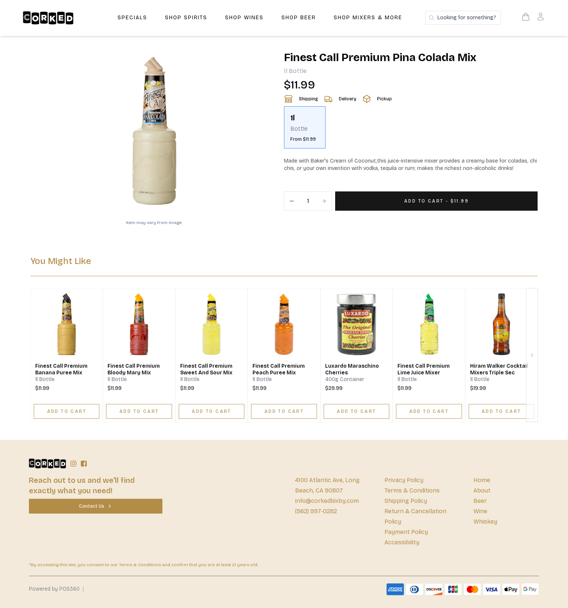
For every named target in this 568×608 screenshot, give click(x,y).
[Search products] (463, 18)
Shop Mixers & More (368, 17)
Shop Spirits (186, 17)
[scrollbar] (411, 130)
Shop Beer (298, 17)
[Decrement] (292, 201)
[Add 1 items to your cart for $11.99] (436, 201)
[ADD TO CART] (66, 411)
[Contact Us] (95, 506)
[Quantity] (308, 201)
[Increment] (324, 201)
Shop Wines (244, 17)
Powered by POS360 (54, 589)
